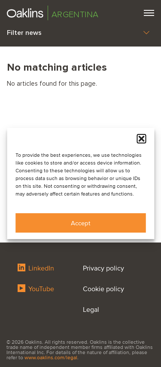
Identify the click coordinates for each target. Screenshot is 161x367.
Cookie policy (103, 289)
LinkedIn (36, 268)
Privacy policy (103, 268)
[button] (141, 138)
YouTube (36, 288)
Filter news (78, 32)
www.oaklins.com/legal (50, 358)
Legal (91, 309)
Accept (80, 223)
